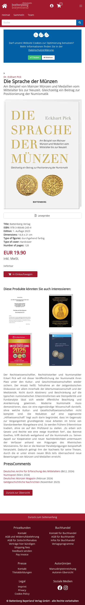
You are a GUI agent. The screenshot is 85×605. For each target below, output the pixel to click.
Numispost (10, 474)
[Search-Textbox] (39, 22)
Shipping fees (22, 547)
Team (31, 14)
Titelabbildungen (22, 572)
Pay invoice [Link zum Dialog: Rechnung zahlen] (22, 554)
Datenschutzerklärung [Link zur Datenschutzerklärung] (41, 50)
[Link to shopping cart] (59, 6)
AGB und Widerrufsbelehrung (22, 536)
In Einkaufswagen (20, 274)
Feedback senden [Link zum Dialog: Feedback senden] (22, 551)
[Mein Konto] (51, 6)
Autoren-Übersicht (62, 572)
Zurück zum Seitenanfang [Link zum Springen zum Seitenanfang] (42, 517)
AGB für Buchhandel (63, 536)
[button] (81, 6)
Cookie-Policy (22, 593)
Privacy (22, 590)
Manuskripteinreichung (62, 568)
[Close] (34, 57)
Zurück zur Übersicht (18, 492)
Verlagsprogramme (63, 543)
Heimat (6, 14)
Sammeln (19, 14)
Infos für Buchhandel (63, 540)
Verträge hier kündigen (22, 543)
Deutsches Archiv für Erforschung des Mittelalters (32, 471)
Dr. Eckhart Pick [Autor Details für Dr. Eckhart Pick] (12, 76)
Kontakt (22, 533)
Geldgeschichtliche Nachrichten (22, 482)
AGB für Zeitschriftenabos (22, 540)
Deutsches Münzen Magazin (20, 478)
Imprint (22, 586)
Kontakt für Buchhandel (62, 533)
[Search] (79, 22)
